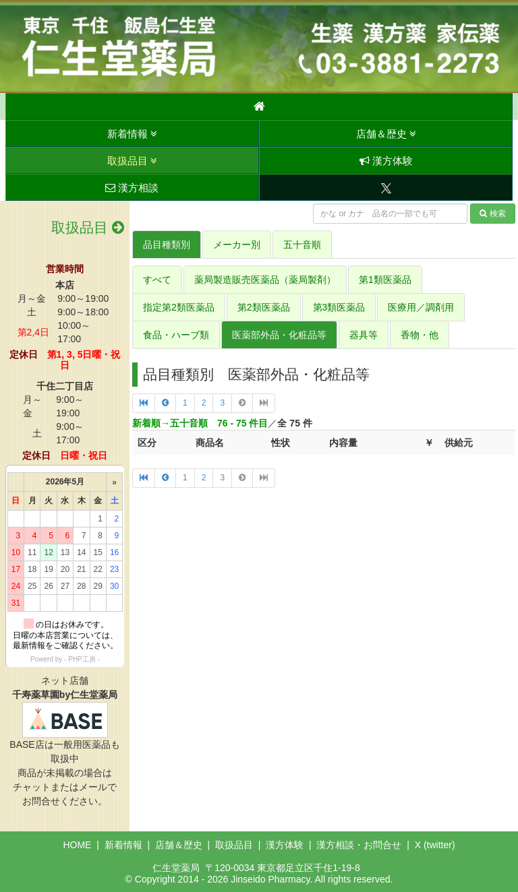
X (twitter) (435, 844)
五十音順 (302, 244)
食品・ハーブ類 (176, 334)
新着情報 (132, 133)
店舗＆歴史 (386, 133)
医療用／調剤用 (421, 307)
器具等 (363, 334)
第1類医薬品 (385, 279)
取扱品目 (132, 160)
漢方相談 (132, 187)
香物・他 (419, 334)
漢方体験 (386, 160)
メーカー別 (236, 244)
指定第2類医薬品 (178, 307)
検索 (493, 213)
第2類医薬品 (263, 307)
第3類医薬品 (339, 307)
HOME (77, 844)
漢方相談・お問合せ (358, 844)
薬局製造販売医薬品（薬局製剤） (265, 279)
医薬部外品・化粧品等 (279, 334)
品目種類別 (166, 244)
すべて (157, 279)
